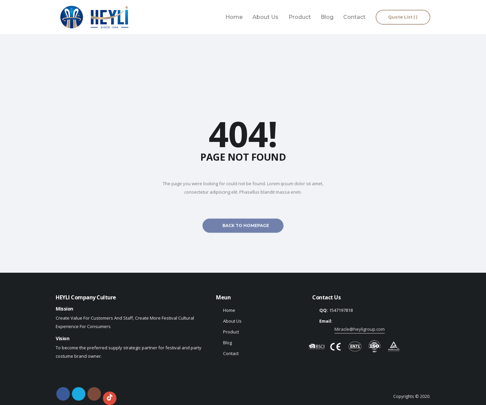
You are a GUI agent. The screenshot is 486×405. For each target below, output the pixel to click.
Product (300, 17)
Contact (354, 17)
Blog (327, 17)
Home (234, 17)
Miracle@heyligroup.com (359, 329)
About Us (265, 17)
